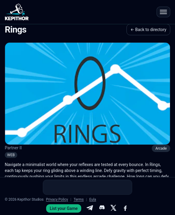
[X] (113, 208)
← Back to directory (148, 29)
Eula (92, 199)
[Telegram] (89, 208)
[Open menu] (163, 12)
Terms (79, 199)
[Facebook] (125, 208)
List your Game (64, 208)
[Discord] (101, 208)
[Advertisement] (87, 187)
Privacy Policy (57, 199)
